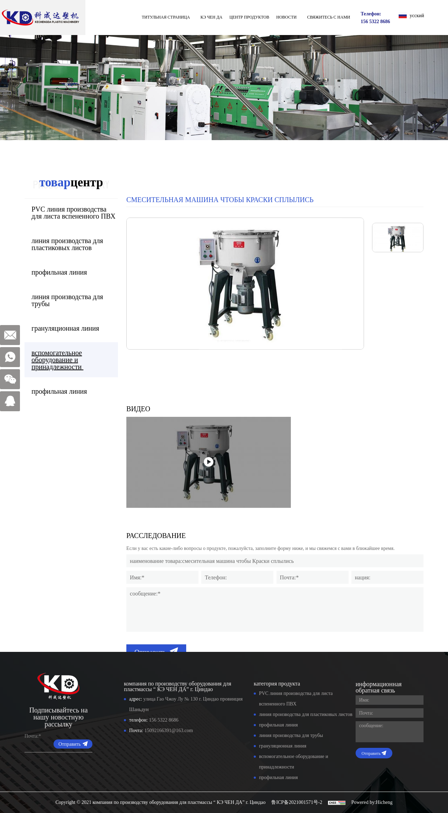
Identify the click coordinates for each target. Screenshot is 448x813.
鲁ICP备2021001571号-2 (296, 802)
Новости (286, 17)
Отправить (69, 744)
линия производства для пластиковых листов (66, 244)
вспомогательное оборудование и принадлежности (56, 360)
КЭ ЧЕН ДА (212, 17)
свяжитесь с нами (328, 17)
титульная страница (166, 17)
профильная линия (59, 272)
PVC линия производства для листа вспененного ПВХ (72, 212)
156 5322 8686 (375, 21)
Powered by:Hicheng (372, 802)
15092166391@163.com (169, 730)
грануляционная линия (64, 328)
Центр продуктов (249, 17)
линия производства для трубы (66, 300)
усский (417, 15)
